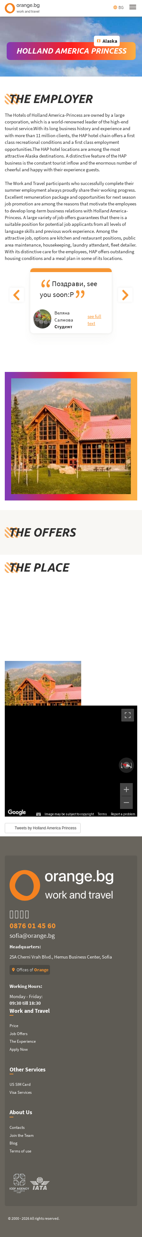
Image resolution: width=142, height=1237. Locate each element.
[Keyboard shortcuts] (38, 814)
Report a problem (123, 814)
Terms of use (20, 1151)
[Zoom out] (126, 802)
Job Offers (18, 1033)
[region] (71, 761)
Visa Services (21, 1092)
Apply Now (19, 1049)
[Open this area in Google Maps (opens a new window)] (16, 812)
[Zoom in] (126, 789)
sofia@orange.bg (32, 935)
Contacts (17, 1127)
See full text (94, 319)
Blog (14, 1143)
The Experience (23, 1041)
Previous (17, 295)
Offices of (29, 970)
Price (14, 1025)
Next (125, 295)
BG (118, 7)
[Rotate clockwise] (132, 765)
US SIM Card (20, 1084)
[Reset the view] (126, 765)
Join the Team (22, 1135)
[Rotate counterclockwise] (121, 765)
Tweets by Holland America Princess (45, 828)
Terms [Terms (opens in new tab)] (102, 814)
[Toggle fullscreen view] (127, 715)
